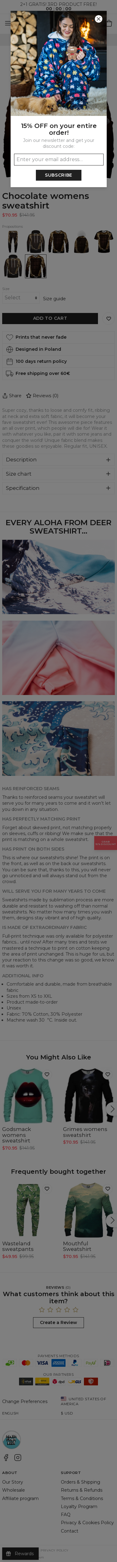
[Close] (98, 19)
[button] (58, 781)
